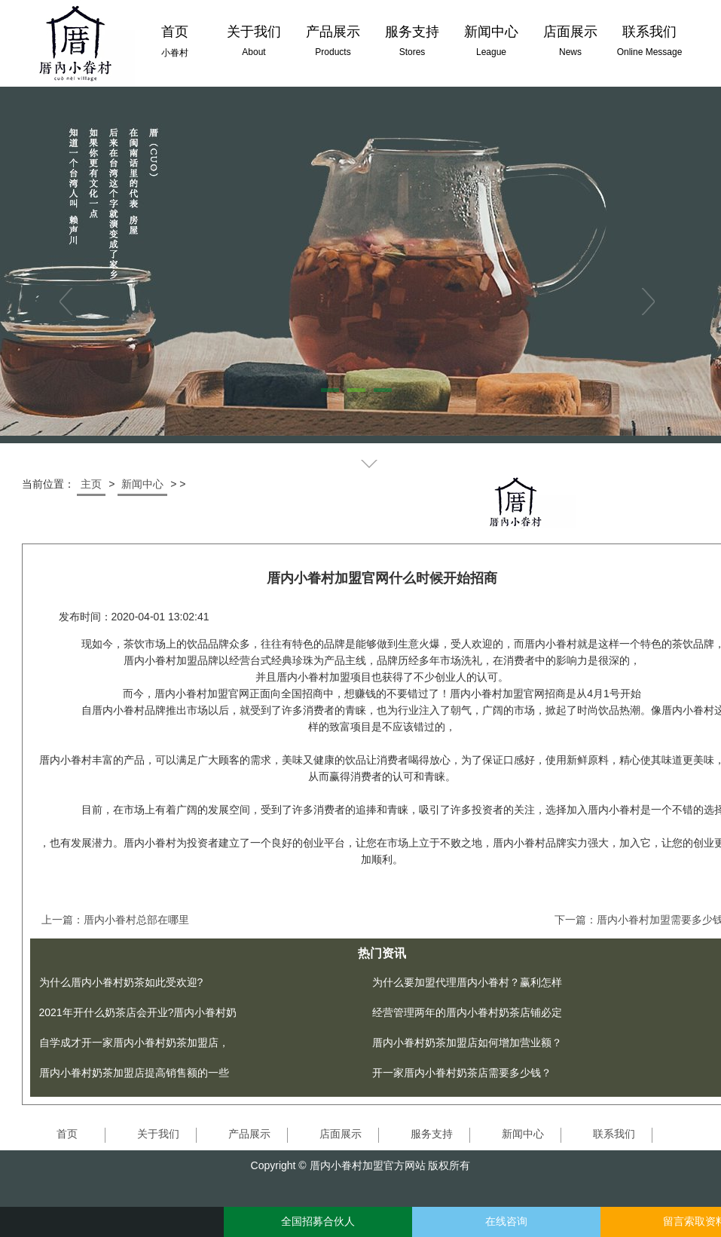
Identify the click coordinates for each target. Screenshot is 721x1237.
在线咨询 (506, 1221)
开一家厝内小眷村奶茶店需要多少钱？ (461, 1073)
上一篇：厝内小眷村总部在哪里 (115, 920)
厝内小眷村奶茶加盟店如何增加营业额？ (467, 1042)
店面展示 (340, 1134)
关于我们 (158, 1134)
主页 (91, 484)
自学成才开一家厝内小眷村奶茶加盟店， (134, 1042)
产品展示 (249, 1134)
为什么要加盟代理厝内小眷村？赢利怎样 (467, 982)
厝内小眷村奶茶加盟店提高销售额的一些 (134, 1073)
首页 (67, 1134)
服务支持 (432, 1134)
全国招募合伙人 (318, 1221)
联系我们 (614, 1134)
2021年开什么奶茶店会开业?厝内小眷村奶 (138, 1012)
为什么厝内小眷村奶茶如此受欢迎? (121, 982)
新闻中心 (142, 484)
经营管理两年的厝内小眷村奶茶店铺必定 (467, 1012)
